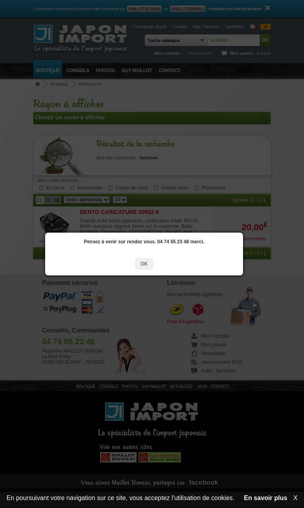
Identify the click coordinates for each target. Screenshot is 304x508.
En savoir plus (265, 498)
